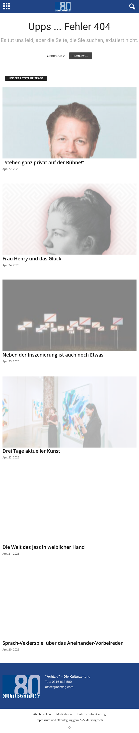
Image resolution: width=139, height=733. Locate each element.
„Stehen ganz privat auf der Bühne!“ (43, 162)
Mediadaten (64, 714)
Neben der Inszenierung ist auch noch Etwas (52, 355)
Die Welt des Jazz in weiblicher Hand (43, 547)
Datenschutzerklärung (91, 714)
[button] (131, 6)
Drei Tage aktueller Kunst (31, 451)
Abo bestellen (42, 714)
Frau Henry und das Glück (31, 258)
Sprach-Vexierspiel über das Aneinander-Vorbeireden (63, 643)
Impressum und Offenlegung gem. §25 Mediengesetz (69, 720)
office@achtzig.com (59, 687)
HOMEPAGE (80, 55)
